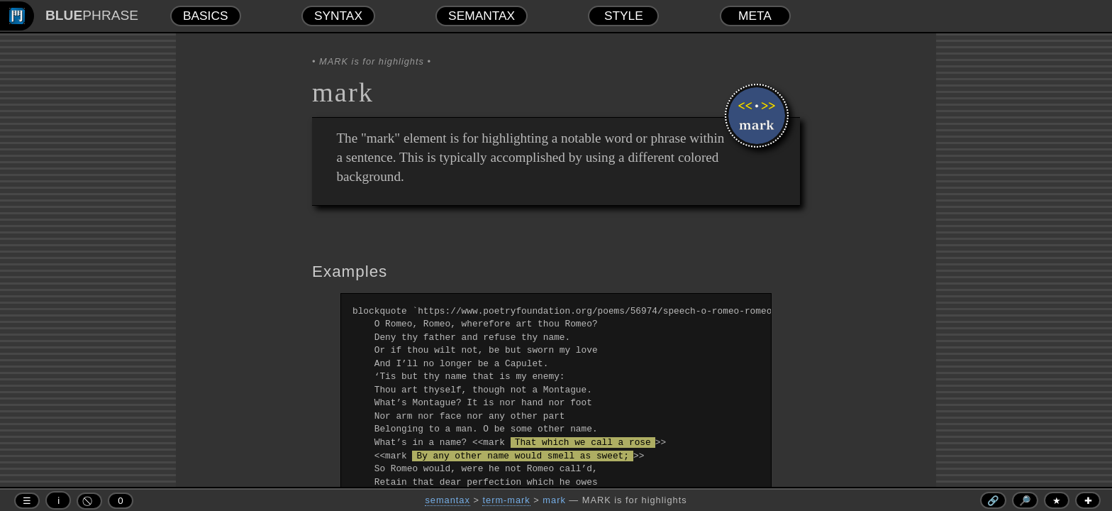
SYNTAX (338, 16)
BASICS (205, 16)
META (755, 16)
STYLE (623, 16)
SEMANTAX (481, 16)
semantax (447, 500)
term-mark (506, 500)
